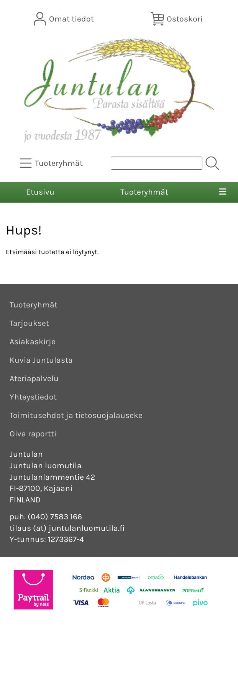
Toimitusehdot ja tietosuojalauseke (76, 415)
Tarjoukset (29, 323)
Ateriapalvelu (34, 378)
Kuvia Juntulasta (41, 360)
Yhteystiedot (33, 396)
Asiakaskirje (33, 341)
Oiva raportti (33, 433)
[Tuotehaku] (156, 163)
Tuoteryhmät (144, 191)
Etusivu (40, 191)
